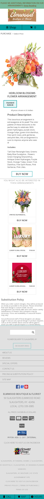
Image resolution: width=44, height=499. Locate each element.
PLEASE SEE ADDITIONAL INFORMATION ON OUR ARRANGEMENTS (22, 4)
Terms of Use (22, 489)
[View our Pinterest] (26, 387)
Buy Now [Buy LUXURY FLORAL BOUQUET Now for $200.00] (22, 291)
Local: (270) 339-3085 (22, 406)
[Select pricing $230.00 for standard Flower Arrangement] (10, 104)
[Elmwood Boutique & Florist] (22, 21)
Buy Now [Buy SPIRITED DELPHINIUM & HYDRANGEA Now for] (22, 220)
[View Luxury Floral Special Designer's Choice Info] (22, 237)
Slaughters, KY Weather (17, 473)
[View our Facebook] (18, 387)
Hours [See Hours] (36, 496)
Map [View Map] (22, 496)
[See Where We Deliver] (22, 346)
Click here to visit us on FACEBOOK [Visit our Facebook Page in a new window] (22, 442)
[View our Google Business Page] (22, 387)
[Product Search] (22, 332)
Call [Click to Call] (7, 496)
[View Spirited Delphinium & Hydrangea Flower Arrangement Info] (22, 201)
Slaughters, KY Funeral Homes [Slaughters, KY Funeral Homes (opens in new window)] (15, 461)
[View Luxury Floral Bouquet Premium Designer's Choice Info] (22, 273)
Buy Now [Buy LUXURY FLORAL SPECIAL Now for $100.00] (22, 256)
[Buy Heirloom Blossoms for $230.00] (22, 174)
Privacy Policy (11, 485)
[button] (22, 433)
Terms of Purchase (29, 485)
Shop (11, 27)
